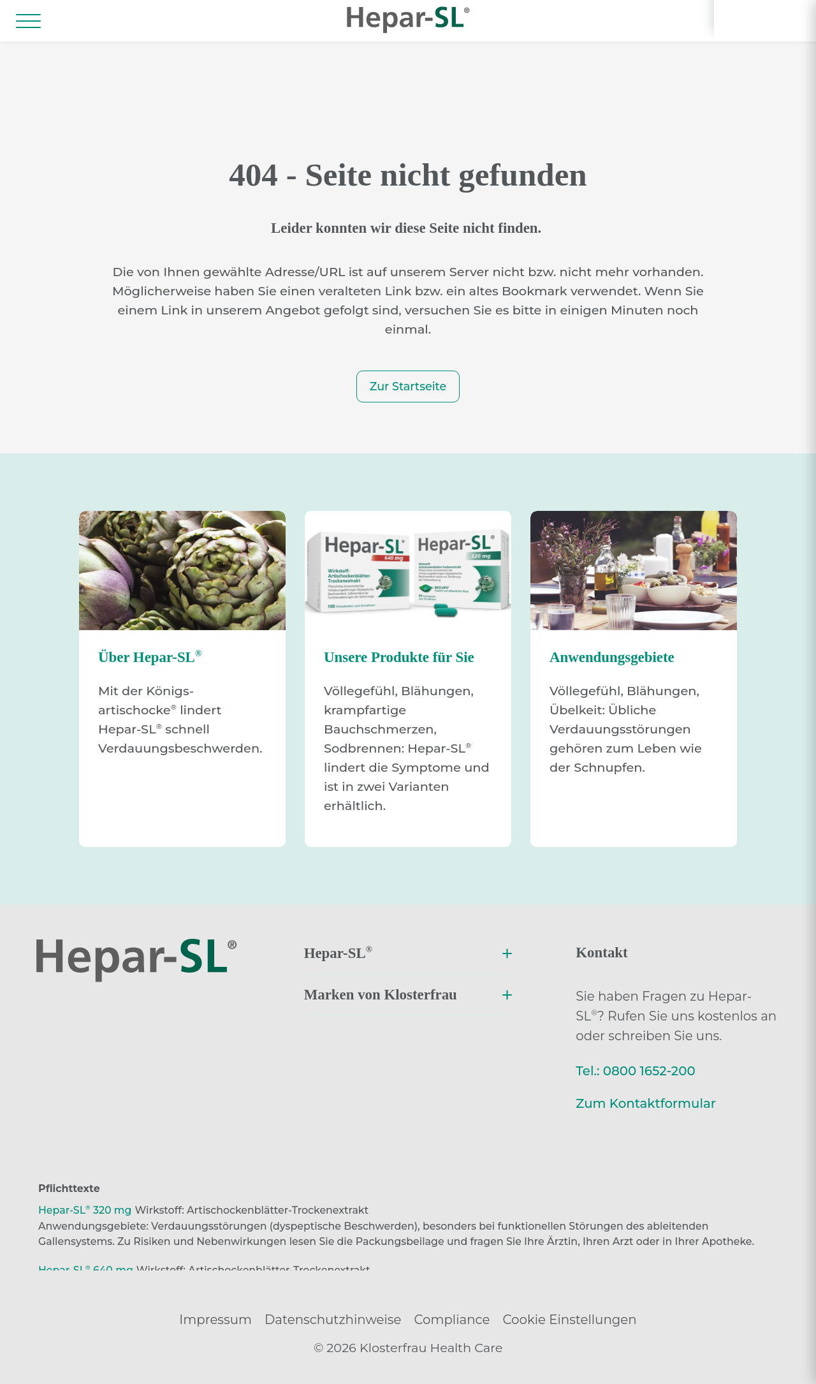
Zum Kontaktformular (646, 1103)
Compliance (452, 1319)
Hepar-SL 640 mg (85, 1270)
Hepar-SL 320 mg (85, 1210)
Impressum (215, 1319)
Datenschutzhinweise (333, 1319)
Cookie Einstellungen (570, 1319)
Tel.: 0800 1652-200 (635, 1070)
